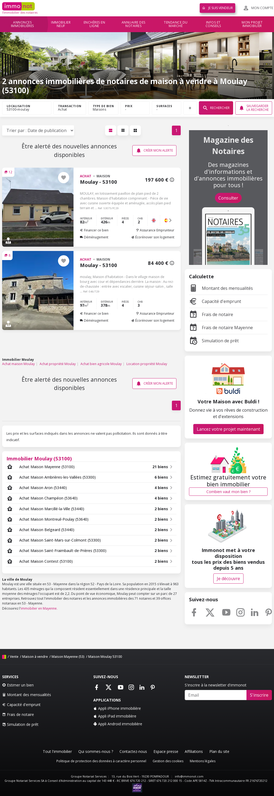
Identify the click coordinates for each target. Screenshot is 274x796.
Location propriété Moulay (146, 364)
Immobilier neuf (61, 24)
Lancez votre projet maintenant (228, 429)
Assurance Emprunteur (155, 230)
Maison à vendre (35, 656)
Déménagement (94, 237)
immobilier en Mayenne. (39, 608)
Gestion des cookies (168, 761)
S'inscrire (259, 695)
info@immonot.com (189, 776)
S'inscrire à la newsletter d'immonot (215, 685)
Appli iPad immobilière (114, 716)
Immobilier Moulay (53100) (39, 458)
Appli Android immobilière (117, 723)
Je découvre (228, 578)
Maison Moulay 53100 (105, 656)
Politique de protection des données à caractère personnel (101, 761)
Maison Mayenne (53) (68, 656)
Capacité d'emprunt (215, 301)
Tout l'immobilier (57, 751)
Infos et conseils (213, 24)
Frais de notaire (211, 314)
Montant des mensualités (221, 288)
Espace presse (165, 751)
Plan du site (219, 751)
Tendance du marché (176, 24)
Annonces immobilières (22, 24)
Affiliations (194, 751)
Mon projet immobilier (252, 24)
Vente (14, 656)
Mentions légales (202, 761)
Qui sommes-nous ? (95, 751)
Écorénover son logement (152, 237)
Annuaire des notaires (133, 24)
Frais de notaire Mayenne (221, 327)
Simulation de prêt (214, 340)
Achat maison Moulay (18, 364)
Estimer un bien (18, 685)
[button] (170, 220)
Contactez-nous (133, 751)
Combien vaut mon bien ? (228, 491)
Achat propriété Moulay (58, 364)
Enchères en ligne (94, 24)
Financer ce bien (94, 230)
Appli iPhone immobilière (117, 708)
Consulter (228, 198)
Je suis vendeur (217, 8)
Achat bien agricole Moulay (101, 364)
